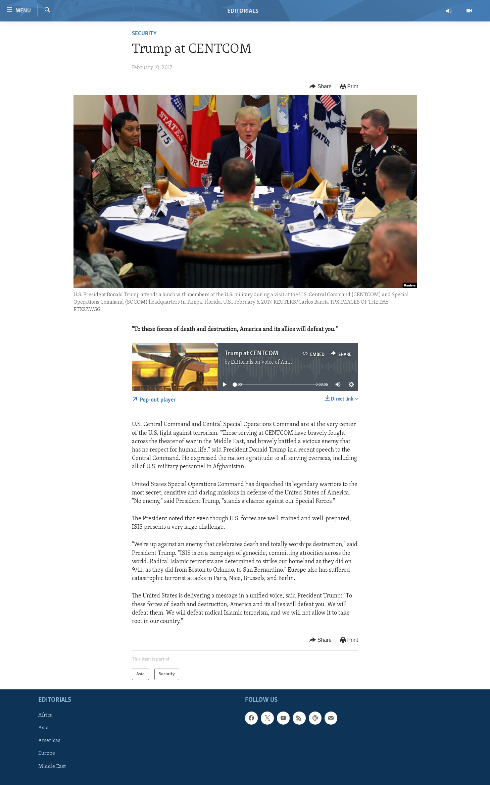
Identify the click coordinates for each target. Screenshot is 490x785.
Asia (43, 728)
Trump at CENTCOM (251, 353)
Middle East (52, 766)
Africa (45, 715)
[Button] (320, 86)
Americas (49, 741)
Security (144, 34)
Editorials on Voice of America (265, 362)
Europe (46, 753)
